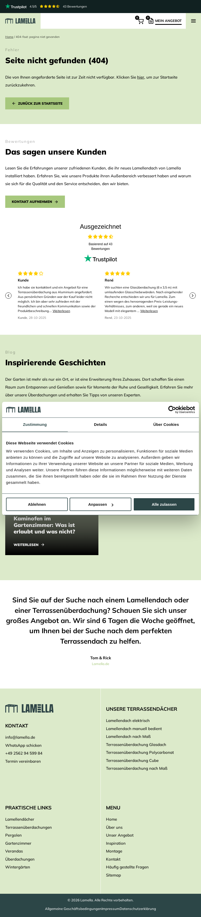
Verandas (14, 851)
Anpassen (100, 504)
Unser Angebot (119, 835)
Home (9, 37)
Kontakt (113, 859)
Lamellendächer (19, 819)
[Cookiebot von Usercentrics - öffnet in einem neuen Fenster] (172, 410)
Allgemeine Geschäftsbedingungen (73, 909)
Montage (114, 851)
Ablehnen (37, 504)
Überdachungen (20, 859)
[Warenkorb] (140, 21)
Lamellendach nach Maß (128, 736)
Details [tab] (100, 424)
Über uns (114, 827)
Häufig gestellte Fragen (127, 867)
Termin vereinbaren (23, 761)
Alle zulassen (164, 504)
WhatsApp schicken (23, 745)
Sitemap (113, 875)
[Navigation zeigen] (193, 21)
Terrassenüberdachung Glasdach (136, 744)
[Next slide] (192, 295)
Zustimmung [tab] (35, 424)
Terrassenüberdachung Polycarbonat (140, 752)
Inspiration (116, 843)
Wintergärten (17, 867)
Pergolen (13, 835)
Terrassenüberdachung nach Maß (137, 768)
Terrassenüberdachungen (28, 827)
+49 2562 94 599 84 (23, 753)
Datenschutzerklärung (138, 909)
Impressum (111, 909)
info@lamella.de (20, 737)
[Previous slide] (8, 295)
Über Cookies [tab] (166, 424)
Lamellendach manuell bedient (134, 728)
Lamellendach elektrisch (128, 720)
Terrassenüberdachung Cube (132, 760)
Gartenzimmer (18, 843)
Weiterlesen (61, 311)
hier (140, 77)
